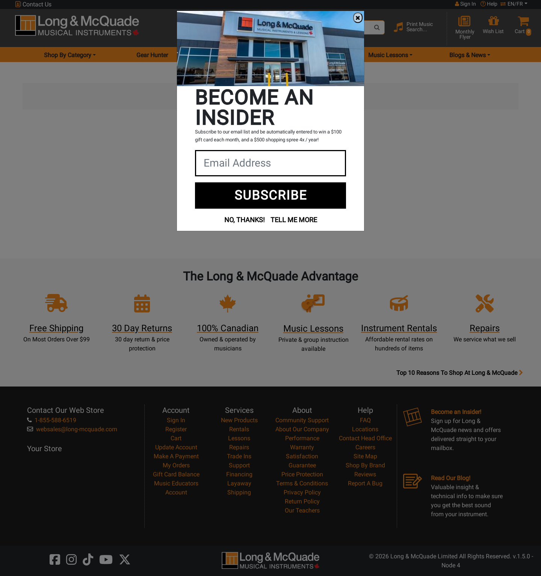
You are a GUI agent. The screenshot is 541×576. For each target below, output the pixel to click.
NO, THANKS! (244, 220)
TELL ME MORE (293, 220)
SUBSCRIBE (270, 195)
